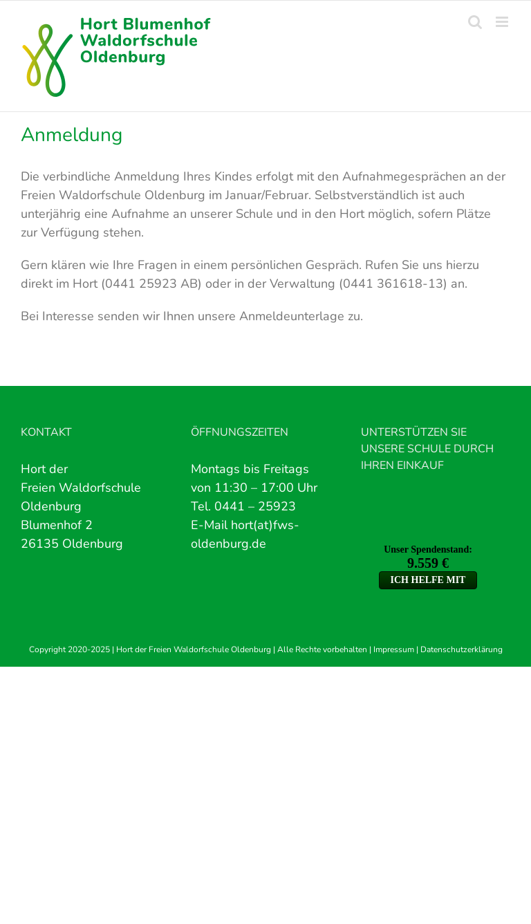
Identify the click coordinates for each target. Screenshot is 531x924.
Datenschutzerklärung (461, 649)
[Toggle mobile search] (475, 22)
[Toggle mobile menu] (503, 22)
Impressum (393, 649)
